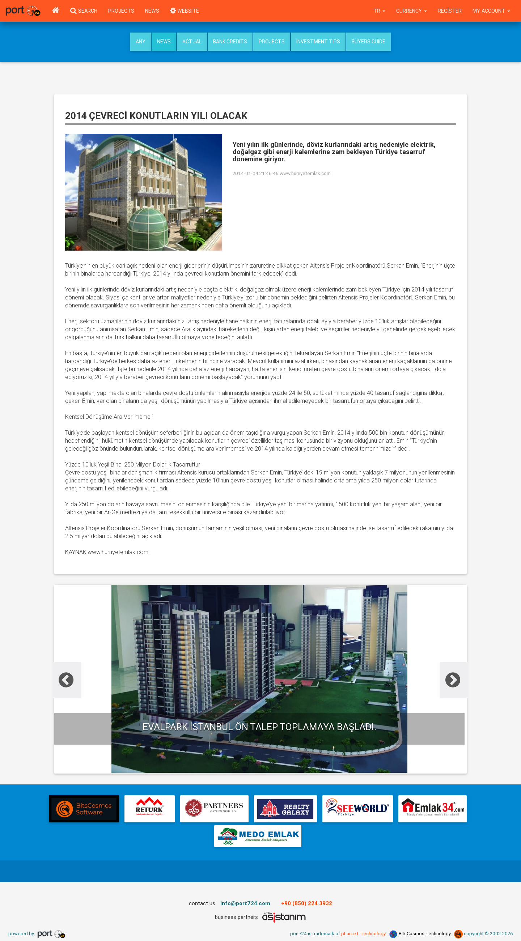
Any (140, 41)
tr (379, 11)
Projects (121, 11)
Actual (192, 41)
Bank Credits (230, 41)
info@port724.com (245, 903)
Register (450, 11)
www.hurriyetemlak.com (305, 173)
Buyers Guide (368, 41)
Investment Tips (318, 41)
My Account (491, 11)
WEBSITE (184, 11)
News (152, 11)
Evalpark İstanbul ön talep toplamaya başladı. (259, 727)
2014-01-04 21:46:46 (256, 173)
